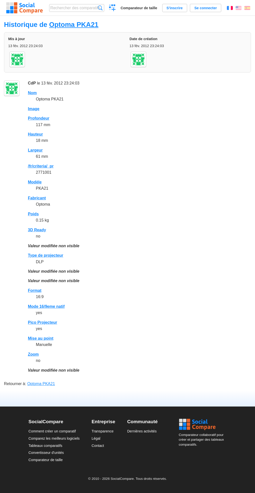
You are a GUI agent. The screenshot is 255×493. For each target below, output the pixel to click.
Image (33, 109)
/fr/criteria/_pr (41, 166)
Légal (96, 438)
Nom (32, 93)
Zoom (33, 354)
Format (34, 290)
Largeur (35, 150)
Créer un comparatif (112, 8)
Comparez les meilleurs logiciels (54, 438)
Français (230, 8)
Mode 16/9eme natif (46, 306)
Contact (98, 446)
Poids (33, 214)
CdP (32, 83)
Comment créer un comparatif (52, 431)
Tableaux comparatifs (45, 446)
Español (247, 8)
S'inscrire (175, 8)
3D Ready (37, 230)
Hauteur (35, 134)
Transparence (103, 431)
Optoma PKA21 (73, 24)
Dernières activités (142, 431)
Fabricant (37, 198)
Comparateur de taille (139, 8)
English (239, 8)
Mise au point (40, 338)
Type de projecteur (45, 255)
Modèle (35, 182)
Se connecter (205, 8)
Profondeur (38, 118)
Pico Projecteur (42, 322)
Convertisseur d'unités (46, 453)
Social (203, 424)
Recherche (100, 7)
